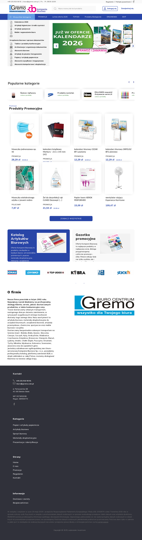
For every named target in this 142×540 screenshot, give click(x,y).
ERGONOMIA (112, 17)
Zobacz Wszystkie (71, 218)
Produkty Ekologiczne (93, 17)
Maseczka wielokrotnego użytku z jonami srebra (23, 198)
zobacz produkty (26, 95)
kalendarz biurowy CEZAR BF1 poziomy (86, 150)
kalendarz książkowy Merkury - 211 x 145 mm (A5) (54, 152)
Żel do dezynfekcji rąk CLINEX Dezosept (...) (53, 198)
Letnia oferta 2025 (60, 17)
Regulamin (110, 2)
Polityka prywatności (123, 2)
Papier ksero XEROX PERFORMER (83, 198)
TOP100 (76, 17)
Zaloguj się (110, 8)
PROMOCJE (42, 17)
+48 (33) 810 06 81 (14, 2)
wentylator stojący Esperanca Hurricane (115, 198)
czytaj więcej (103, 522)
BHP (124, 17)
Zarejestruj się (127, 8)
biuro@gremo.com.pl (31, 2)
